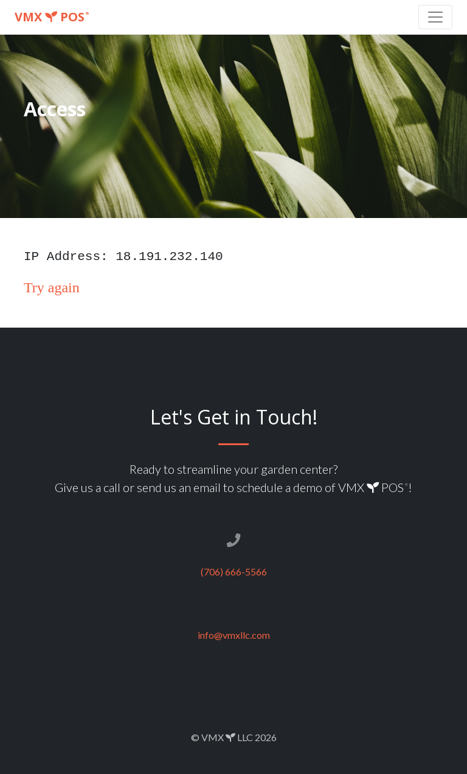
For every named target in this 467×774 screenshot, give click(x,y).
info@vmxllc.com (234, 635)
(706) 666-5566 (234, 571)
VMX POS (52, 17)
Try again (52, 287)
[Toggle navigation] (435, 17)
